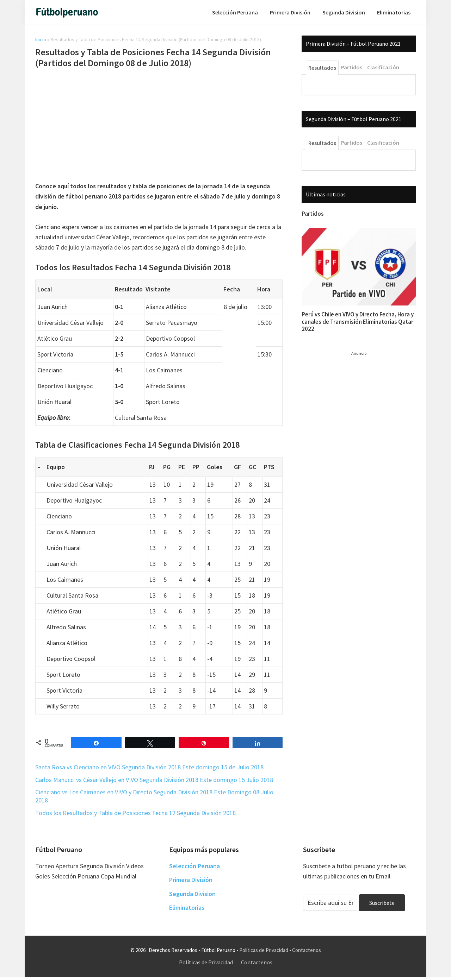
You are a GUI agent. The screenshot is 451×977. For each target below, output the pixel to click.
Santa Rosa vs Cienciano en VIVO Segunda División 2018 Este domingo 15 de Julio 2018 (149, 767)
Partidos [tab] (351, 67)
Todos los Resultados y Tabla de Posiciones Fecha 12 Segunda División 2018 (135, 813)
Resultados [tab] (322, 67)
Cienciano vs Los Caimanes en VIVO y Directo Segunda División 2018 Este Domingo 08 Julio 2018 (154, 796)
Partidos (313, 214)
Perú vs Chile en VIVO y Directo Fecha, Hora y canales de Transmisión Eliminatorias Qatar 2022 (358, 321)
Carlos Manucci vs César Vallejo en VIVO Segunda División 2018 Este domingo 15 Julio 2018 (154, 780)
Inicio (40, 39)
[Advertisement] (159, 126)
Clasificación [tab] (383, 67)
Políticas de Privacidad (263, 950)
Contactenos (306, 950)
